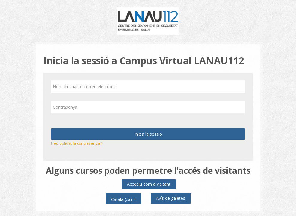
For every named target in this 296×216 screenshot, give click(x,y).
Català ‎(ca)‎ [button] (123, 198)
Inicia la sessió (148, 134)
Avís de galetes (170, 198)
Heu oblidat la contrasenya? (76, 143)
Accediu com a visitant (148, 184)
